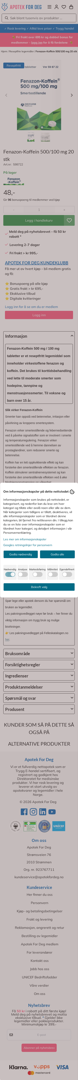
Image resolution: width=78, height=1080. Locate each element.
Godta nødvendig (20, 554)
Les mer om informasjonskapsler (24, 539)
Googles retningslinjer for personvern (27, 545)
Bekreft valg (39, 587)
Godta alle (57, 554)
